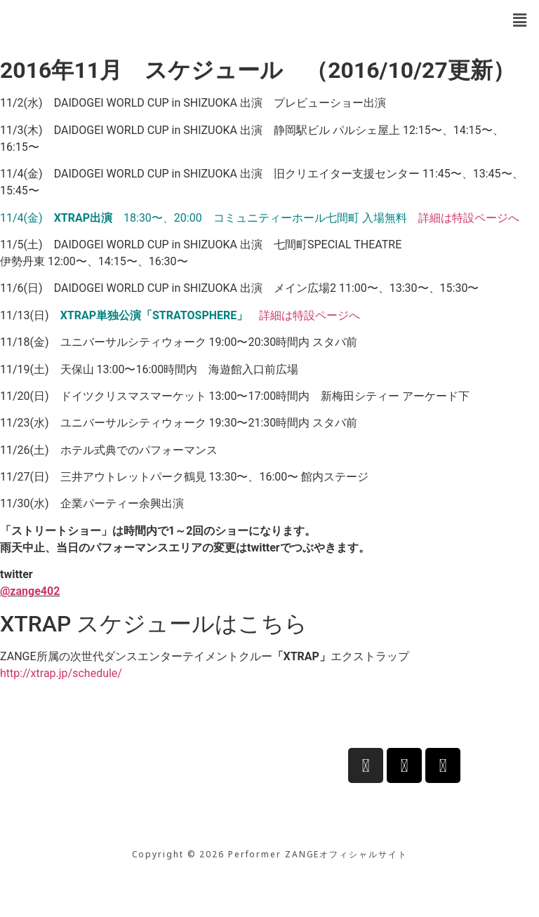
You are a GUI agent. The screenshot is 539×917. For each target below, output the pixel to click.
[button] (520, 20)
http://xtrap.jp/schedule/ (61, 673)
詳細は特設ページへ (468, 218)
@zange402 (30, 591)
